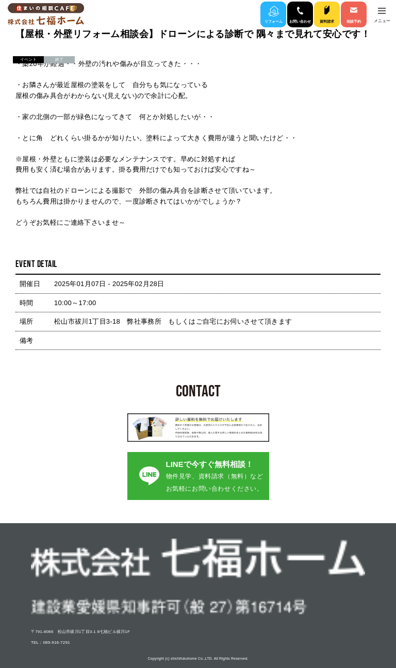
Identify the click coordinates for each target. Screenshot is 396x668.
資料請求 (327, 21)
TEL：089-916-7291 (50, 642)
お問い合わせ (300, 21)
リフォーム (274, 21)
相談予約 (353, 21)
